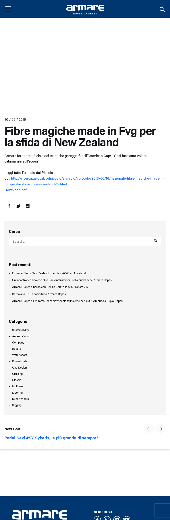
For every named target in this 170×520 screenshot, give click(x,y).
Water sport (19, 355)
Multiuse (17, 386)
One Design (19, 367)
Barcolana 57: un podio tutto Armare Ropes (39, 294)
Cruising (17, 373)
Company (18, 342)
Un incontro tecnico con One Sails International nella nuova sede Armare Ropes (62, 280)
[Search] (162, 9)
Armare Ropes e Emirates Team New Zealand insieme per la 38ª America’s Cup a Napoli (67, 301)
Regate (16, 348)
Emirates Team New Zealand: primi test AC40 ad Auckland (49, 273)
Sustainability (20, 330)
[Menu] (11, 9)
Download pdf (15, 189)
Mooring (17, 392)
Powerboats (19, 361)
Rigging (16, 405)
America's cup (21, 336)
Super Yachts (20, 399)
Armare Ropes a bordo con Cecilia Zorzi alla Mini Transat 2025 (51, 287)
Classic (16, 380)
